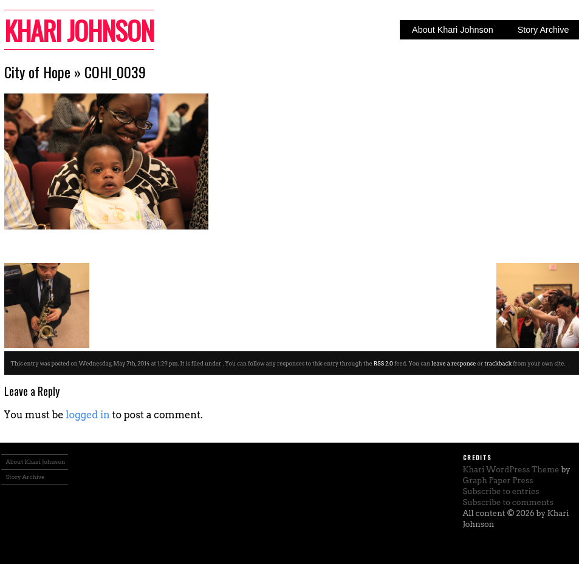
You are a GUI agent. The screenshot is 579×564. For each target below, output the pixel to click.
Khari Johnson (79, 29)
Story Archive (25, 477)
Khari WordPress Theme (511, 469)
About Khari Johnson (452, 30)
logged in (88, 415)
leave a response (453, 363)
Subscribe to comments (508, 502)
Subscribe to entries (501, 491)
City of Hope (37, 72)
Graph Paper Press (498, 480)
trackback (498, 363)
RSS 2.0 (383, 363)
